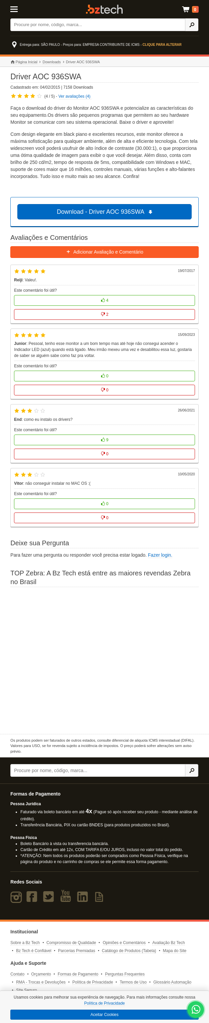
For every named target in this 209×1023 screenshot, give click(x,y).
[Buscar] (97, 24)
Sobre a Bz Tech (25, 942)
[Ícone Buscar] (191, 24)
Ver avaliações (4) (74, 96)
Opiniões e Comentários (124, 942)
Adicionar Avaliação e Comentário (104, 252)
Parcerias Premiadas (76, 950)
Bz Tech (104, 9)
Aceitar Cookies (104, 1014)
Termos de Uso (133, 982)
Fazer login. (160, 555)
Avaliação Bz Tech (168, 942)
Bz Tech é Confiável (33, 950)
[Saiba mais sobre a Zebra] (104, 659)
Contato (17, 974)
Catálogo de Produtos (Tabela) (129, 950)
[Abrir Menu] (23, 9)
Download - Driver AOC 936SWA (105, 211)
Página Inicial (23, 62)
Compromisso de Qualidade (71, 942)
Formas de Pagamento (78, 974)
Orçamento (41, 974)
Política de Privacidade (92, 982)
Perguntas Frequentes (125, 974)
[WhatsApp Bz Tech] (196, 1010)
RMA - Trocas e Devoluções (41, 982)
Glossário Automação (172, 982)
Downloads (52, 62)
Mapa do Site (175, 950)
